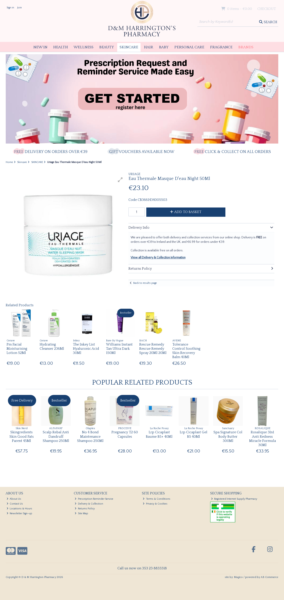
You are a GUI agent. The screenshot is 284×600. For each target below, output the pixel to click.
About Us (14, 498)
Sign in (10, 7)
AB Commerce (269, 577)
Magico (238, 577)
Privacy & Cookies (155, 503)
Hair (148, 47)
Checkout (266, 9)
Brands (245, 47)
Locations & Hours (19, 508)
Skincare (129, 47)
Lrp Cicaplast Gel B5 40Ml (193, 434)
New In (40, 47)
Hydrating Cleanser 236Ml (52, 346)
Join (19, 7)
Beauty (106, 47)
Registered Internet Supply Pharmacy (234, 498)
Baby (164, 47)
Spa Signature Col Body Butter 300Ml (227, 436)
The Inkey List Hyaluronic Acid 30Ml (86, 348)
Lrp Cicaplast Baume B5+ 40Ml (159, 434)
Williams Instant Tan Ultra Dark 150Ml (119, 348)
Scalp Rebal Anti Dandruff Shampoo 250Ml (56, 436)
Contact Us (15, 503)
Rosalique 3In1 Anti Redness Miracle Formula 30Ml (262, 438)
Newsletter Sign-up (19, 513)
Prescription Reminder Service (94, 498)
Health (60, 47)
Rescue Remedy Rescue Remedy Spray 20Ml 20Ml (153, 348)
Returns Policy (85, 508)
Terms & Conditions (156, 498)
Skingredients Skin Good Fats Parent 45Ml (21, 436)
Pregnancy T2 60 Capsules (124, 434)
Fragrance (221, 47)
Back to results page (145, 283)
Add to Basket (185, 212)
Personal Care (189, 47)
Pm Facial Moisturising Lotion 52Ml (17, 348)
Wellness (83, 47)
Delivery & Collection (89, 503)
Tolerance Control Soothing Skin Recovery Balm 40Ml (186, 350)
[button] (120, 179)
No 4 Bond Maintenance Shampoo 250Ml (90, 436)
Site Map (81, 513)
